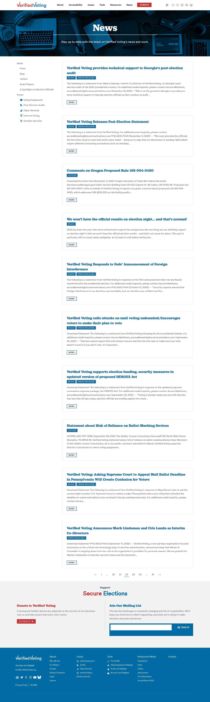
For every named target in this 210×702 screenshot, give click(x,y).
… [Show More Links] (107, 574)
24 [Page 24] (140, 574)
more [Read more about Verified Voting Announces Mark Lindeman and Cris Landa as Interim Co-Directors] (71, 563)
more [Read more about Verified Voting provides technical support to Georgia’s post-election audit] (71, 102)
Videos (140, 669)
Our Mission (54, 665)
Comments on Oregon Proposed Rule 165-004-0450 (110, 170)
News (20, 63)
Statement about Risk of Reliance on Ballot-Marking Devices (118, 425)
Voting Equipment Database (122, 665)
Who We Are (55, 661)
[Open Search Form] (167, 5)
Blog (22, 73)
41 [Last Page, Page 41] (153, 574)
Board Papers (27, 84)
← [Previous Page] (95, 574)
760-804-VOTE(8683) (24, 665)
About (53, 656)
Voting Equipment (33, 99)
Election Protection (57, 673)
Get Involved (143, 673)
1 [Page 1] (101, 574)
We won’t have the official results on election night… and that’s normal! (127, 219)
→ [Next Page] (159, 574)
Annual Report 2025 (146, 680)
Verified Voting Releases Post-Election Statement (108, 121)
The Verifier (115, 661)
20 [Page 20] (113, 574)
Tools (110, 656)
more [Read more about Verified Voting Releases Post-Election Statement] (71, 151)
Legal (52, 676)
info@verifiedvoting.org (25, 669)
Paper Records (31, 110)
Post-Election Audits (34, 105)
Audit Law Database (119, 669)
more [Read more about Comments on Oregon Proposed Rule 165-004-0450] (71, 200)
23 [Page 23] (133, 574)
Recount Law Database (120, 673)
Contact (53, 669)
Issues (20, 94)
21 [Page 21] (120, 574)
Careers (53, 680)
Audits (82, 665)
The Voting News (144, 676)
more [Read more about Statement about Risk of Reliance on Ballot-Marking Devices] (71, 455)
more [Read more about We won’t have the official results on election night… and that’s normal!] (71, 245)
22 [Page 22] (126, 574)
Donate (25, 621)
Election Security (32, 120)
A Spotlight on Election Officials (37, 89)
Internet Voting (31, 115)
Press (23, 68)
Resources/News (147, 656)
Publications (142, 661)
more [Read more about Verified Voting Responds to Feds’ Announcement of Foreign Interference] (71, 299)
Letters (23, 78)
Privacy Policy (21, 685)
